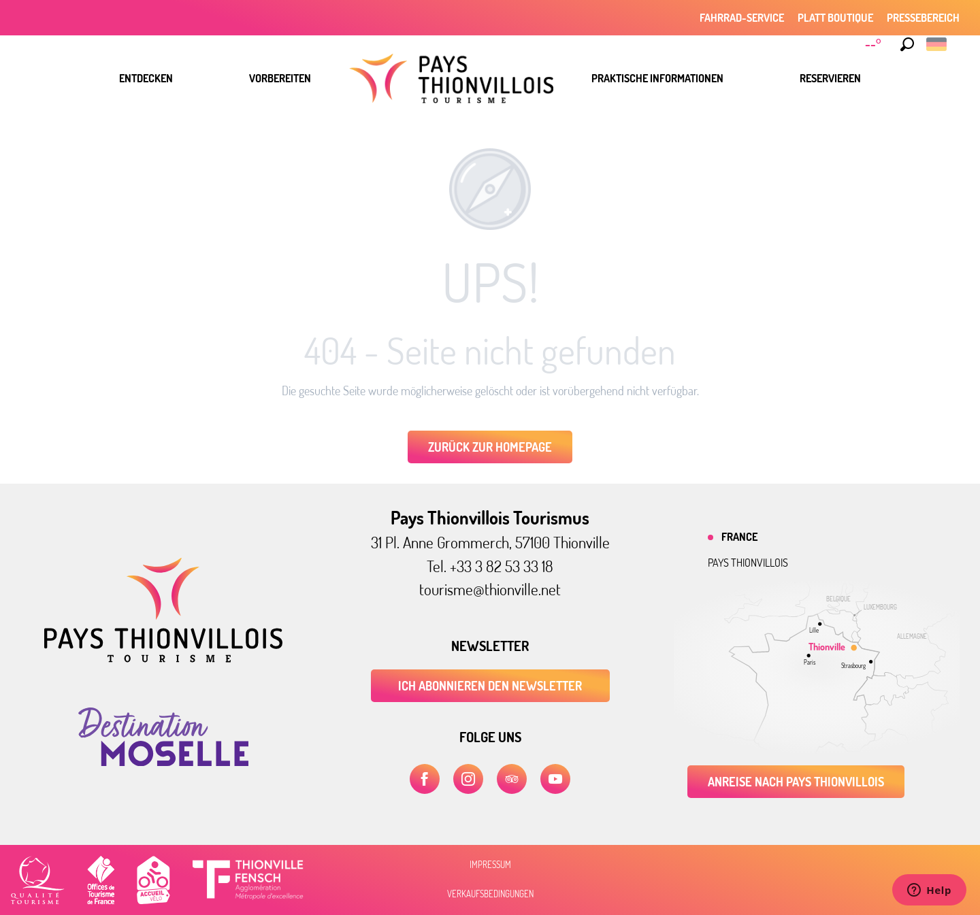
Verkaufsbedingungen (490, 893)
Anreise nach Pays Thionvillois (796, 781)
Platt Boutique (835, 17)
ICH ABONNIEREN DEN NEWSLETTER (490, 685)
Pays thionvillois (748, 562)
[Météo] (874, 44)
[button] (907, 44)
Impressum (490, 864)
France (739, 537)
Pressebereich (923, 17)
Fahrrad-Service (742, 17)
